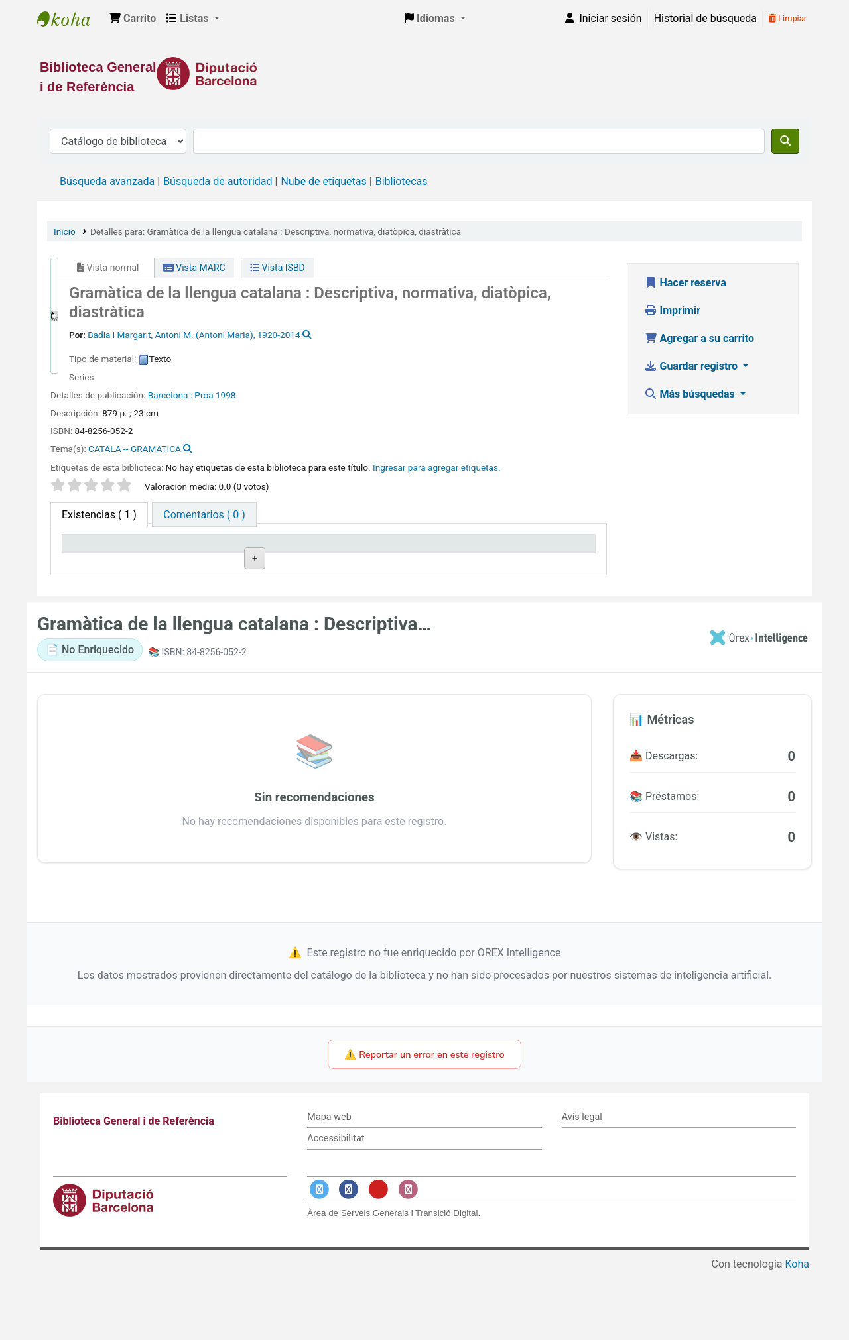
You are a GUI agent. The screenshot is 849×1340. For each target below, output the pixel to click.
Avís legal (582, 1184)
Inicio (65, 231)
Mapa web (329, 1184)
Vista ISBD (277, 267)
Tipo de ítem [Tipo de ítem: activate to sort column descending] (97, 561)
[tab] (204, 514)
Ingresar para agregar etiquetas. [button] (437, 467)
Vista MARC (194, 267)
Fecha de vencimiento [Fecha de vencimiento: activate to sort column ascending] (523, 555)
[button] (132, 18)
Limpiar (788, 18)
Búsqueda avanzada (107, 181)
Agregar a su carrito (699, 338)
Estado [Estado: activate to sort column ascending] (404, 561)
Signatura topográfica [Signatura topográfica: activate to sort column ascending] (307, 555)
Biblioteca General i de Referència (70, 18)
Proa (203, 395)
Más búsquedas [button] (691, 394)
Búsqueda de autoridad (217, 181)
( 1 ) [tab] (99, 514)
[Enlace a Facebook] (349, 1256)
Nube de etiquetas (323, 181)
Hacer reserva (685, 282)
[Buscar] (785, 141)
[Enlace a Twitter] (319, 1256)
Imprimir (672, 310)
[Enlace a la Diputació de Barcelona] (424, 73)
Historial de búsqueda (705, 18)
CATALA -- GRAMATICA (134, 448)
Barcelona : (170, 395)
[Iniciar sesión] (602, 18)
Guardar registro (692, 366)
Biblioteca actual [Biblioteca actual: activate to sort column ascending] (213, 561)
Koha (797, 1331)
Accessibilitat (335, 1205)
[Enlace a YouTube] (378, 1256)
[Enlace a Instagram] (408, 1256)
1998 (226, 395)
